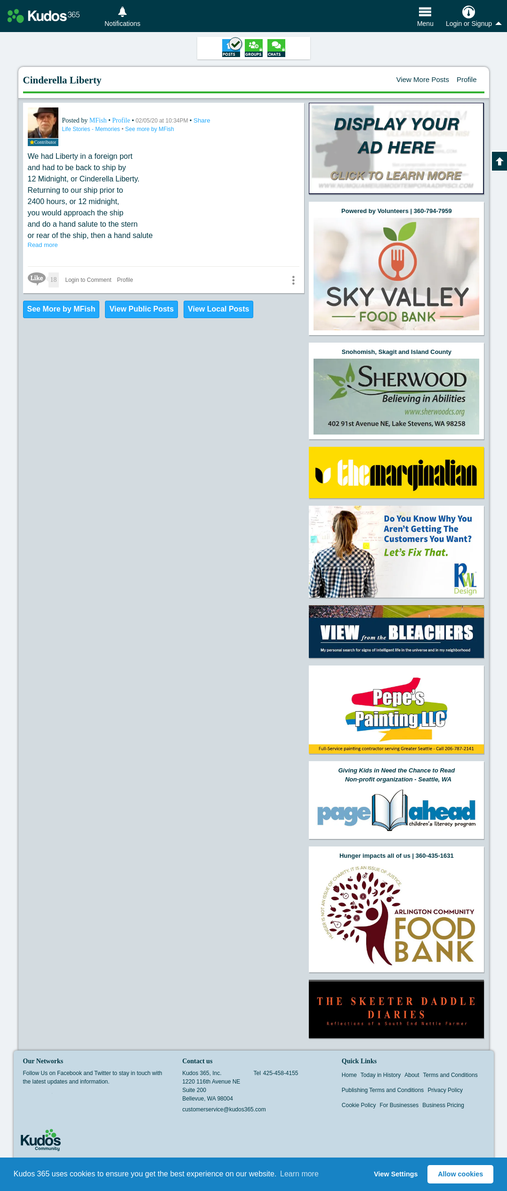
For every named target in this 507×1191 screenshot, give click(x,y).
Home (349, 1075)
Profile (467, 79)
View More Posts (422, 79)
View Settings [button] (396, 1174)
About (411, 1075)
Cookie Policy (359, 1105)
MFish (98, 120)
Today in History (381, 1075)
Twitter (46, 1096)
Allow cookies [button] (460, 1174)
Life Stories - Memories (92, 129)
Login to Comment (88, 280)
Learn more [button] (299, 1174)
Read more (43, 244)
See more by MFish (149, 129)
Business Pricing (443, 1105)
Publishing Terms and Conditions (383, 1090)
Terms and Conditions (450, 1075)
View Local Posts (218, 309)
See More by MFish (61, 309)
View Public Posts (141, 309)
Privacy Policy (445, 1090)
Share (201, 120)
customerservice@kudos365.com (224, 1109)
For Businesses (399, 1105)
